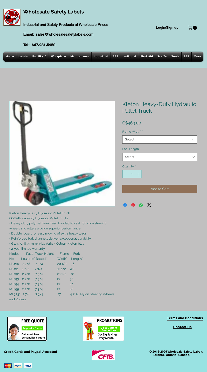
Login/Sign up (167, 28)
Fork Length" (132, 149)
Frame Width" (132, 131)
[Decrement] (125, 174)
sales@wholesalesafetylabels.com (64, 34)
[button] (193, 28)
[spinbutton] (132, 174)
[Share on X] (149, 205)
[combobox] (159, 139)
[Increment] (138, 174)
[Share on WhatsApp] (141, 205)
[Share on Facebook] (125, 205)
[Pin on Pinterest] (133, 205)
